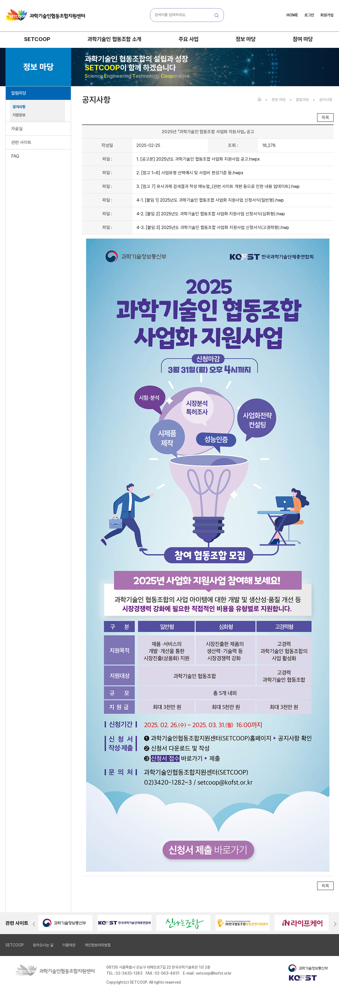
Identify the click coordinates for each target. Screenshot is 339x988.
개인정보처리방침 (97, 945)
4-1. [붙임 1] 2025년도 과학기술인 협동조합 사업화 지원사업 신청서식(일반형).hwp (210, 200)
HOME (292, 15)
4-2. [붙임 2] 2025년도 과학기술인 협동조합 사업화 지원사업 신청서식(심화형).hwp (210, 213)
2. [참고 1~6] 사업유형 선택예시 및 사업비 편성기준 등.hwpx (189, 172)
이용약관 (68, 945)
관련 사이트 (21, 142)
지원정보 (19, 115)
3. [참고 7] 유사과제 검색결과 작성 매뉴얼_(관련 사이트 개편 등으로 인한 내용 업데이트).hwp (218, 186)
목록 (325, 117)
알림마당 (18, 93)
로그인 (309, 15)
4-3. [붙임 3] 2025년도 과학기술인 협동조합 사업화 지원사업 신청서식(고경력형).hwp (212, 227)
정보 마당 (246, 39)
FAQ (15, 156)
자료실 (17, 128)
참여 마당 (303, 39)
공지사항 (19, 107)
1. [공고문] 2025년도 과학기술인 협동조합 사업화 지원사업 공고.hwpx (198, 159)
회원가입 (327, 15)
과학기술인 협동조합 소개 (114, 39)
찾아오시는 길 (43, 945)
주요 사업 (188, 39)
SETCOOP (37, 39)
